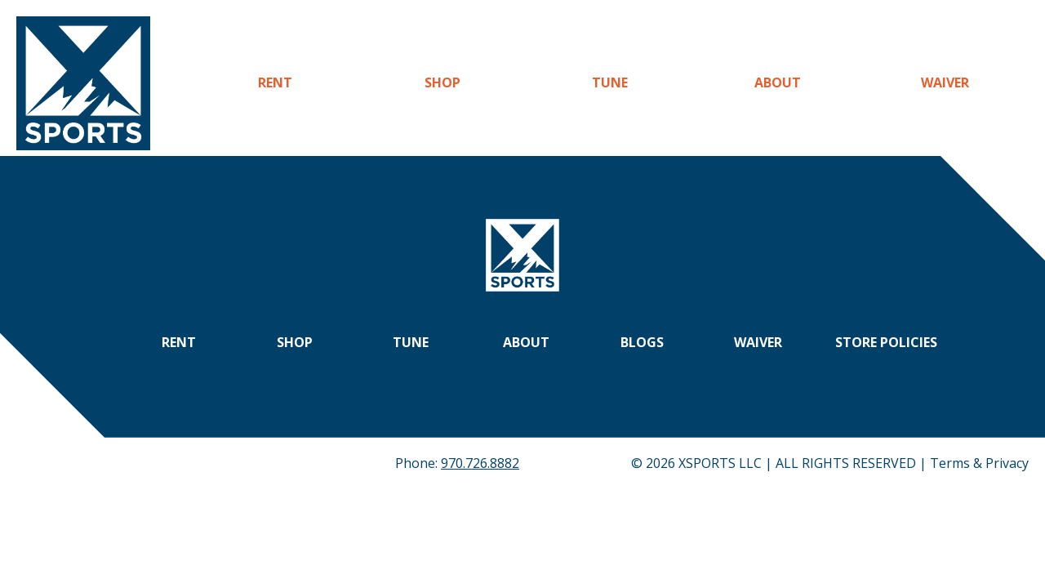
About (777, 82)
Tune (610, 82)
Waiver (945, 82)
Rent (275, 82)
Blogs (642, 342)
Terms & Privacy (979, 463)
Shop (442, 82)
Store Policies (886, 342)
